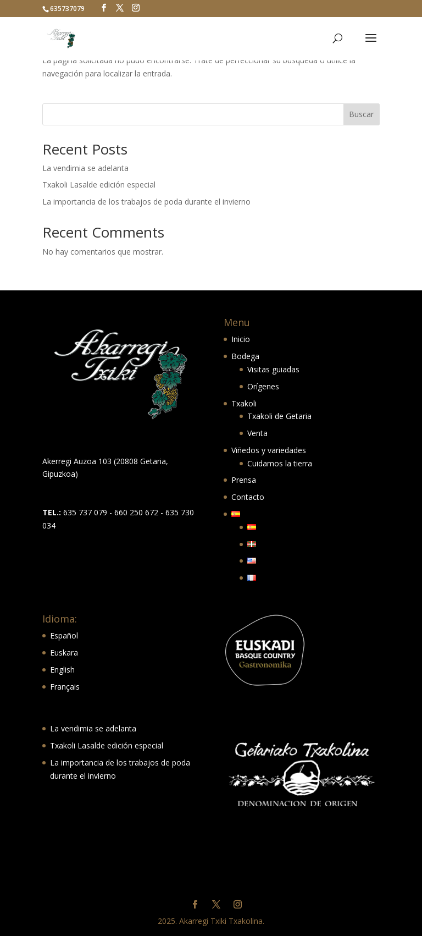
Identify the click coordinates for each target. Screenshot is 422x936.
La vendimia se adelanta (85, 168)
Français (65, 686)
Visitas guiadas (273, 369)
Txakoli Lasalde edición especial (99, 184)
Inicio (240, 339)
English (62, 669)
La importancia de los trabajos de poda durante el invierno (146, 201)
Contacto (247, 497)
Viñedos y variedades (268, 450)
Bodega (245, 356)
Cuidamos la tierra (279, 463)
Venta (257, 433)
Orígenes (263, 386)
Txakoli (244, 403)
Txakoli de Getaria (279, 416)
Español (64, 635)
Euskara (64, 652)
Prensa (243, 480)
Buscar (361, 114)
